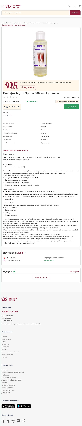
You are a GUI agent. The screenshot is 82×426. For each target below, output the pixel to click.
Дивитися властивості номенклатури (15, 150)
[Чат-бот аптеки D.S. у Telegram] (18, 421)
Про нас (4, 336)
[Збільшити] (11, 115)
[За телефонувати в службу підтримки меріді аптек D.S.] (69, 7)
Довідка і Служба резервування (11, 380)
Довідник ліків (5, 393)
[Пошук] (75, 12)
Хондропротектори (49, 23)
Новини (3, 342)
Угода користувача (7, 354)
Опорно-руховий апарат (32, 23)
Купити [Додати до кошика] (71, 107)
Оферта (4, 357)
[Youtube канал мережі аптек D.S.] (13, 421)
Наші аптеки (5, 375)
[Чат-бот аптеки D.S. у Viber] (23, 421)
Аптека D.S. (5, 23)
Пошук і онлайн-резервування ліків (12, 372)
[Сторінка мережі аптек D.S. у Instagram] (8, 421)
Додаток (4, 382)
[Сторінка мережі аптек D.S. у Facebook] (3, 421)
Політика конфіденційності (10, 352)
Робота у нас (5, 344)
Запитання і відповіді (8, 385)
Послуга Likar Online (7, 390)
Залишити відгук (41, 277)
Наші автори (5, 347)
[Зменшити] (4, 115)
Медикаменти (16, 23)
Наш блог (4, 370)
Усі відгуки (74, 271)
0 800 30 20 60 (9, 311)
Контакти (4, 349)
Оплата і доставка (7, 387)
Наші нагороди (6, 339)
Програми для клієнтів (8, 377)
